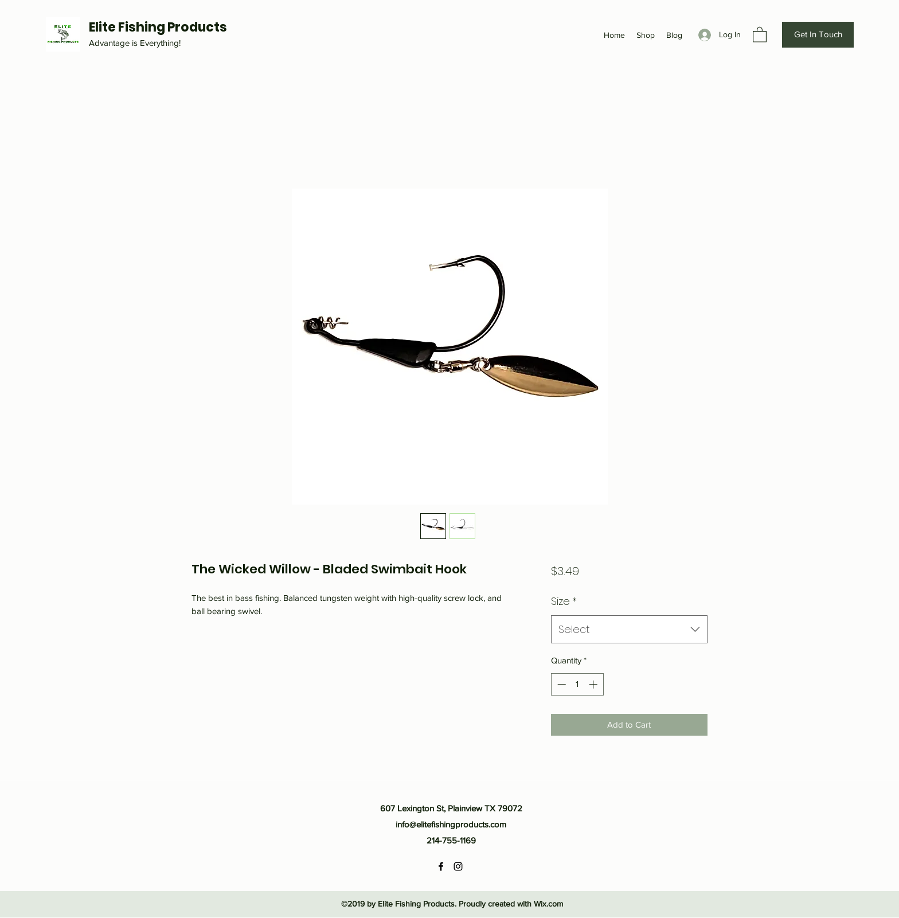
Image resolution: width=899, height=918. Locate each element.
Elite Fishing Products (158, 27)
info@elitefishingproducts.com (451, 824)
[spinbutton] (577, 684)
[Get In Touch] (818, 35)
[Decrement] (560, 684)
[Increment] (594, 684)
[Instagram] (458, 866)
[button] (760, 34)
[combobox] (629, 629)
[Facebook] (441, 866)
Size (564, 601)
